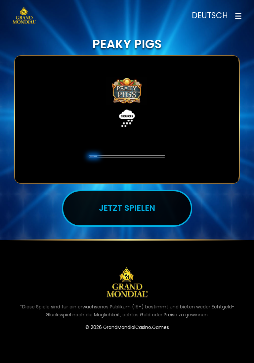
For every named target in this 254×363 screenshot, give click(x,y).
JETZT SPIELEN (127, 208)
